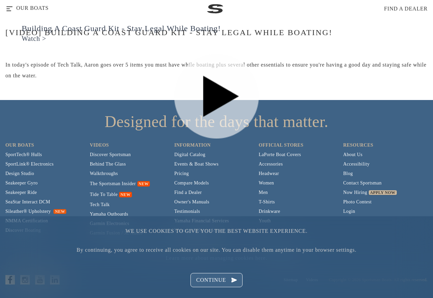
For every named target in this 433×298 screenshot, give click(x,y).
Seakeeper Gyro (21, 182)
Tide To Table (104, 194)
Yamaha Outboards (109, 214)
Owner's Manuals (191, 201)
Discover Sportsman (110, 154)
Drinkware (269, 211)
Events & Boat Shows (196, 164)
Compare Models (191, 182)
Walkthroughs (104, 173)
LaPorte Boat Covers (280, 154)
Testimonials (187, 211)
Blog (348, 173)
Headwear (269, 173)
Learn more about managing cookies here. (216, 258)
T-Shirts (267, 201)
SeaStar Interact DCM (27, 201)
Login (349, 211)
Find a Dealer (188, 192)
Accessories (271, 164)
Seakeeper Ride (21, 192)
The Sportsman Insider (113, 183)
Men (263, 192)
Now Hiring (355, 192)
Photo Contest (357, 201)
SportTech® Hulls (23, 154)
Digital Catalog (189, 154)
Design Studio (19, 173)
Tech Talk (100, 204)
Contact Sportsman (362, 182)
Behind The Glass (108, 164)
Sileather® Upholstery (35, 211)
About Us (352, 154)
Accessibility (356, 164)
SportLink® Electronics (29, 164)
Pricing (181, 173)
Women (266, 182)
